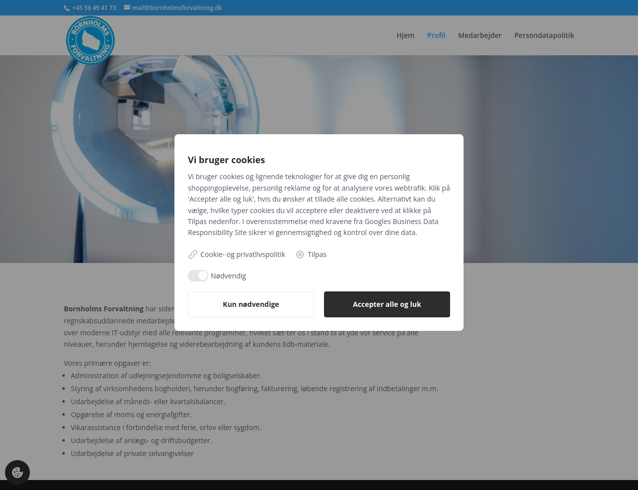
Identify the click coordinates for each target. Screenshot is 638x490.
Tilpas (310, 254)
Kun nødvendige (251, 304)
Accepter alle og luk (387, 304)
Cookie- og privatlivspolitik (236, 254)
